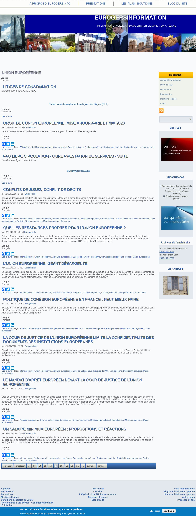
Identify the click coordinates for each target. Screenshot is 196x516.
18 (61, 466)
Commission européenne (112, 257)
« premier (7, 466)
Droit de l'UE (166, 85)
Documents (165, 89)
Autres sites (188, 497)
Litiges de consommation (29, 87)
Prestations (96, 3)
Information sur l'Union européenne (35, 219)
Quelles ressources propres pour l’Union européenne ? (64, 227)
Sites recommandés (184, 488)
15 (45, 466)
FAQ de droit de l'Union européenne (36, 147)
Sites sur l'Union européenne (179, 494)
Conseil (128, 257)
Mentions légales (168, 99)
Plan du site (166, 94)
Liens (162, 103)
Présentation (7, 491)
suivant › (91, 466)
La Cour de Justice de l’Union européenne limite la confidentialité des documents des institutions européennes (78, 339)
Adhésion (24, 328)
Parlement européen (118, 292)
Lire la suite (7, 116)
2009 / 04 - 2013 (166, 258)
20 (72, 466)
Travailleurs (13, 460)
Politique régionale (135, 328)
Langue (4, 78)
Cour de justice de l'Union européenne (85, 147)
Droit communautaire (113, 147)
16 (50, 466)
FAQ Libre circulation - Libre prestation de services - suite (65, 156)
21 (77, 466)
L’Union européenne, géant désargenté (45, 263)
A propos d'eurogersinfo (50, 3)
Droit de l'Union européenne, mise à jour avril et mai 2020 (64, 123)
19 (67, 466)
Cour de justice (60, 147)
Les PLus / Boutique (136, 3)
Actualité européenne (89, 219)
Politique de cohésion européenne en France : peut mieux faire (70, 299)
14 (40, 466)
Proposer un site (186, 500)
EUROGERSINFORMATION (130, 17)
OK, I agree (155, 511)
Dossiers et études (98, 497)
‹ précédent (20, 466)
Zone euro (65, 221)
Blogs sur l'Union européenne (179, 491)
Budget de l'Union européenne (86, 257)
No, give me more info (74, 513)
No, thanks (169, 511)
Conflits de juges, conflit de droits (42, 189)
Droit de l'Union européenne (136, 147)
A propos (5, 488)
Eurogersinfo (30, 127)
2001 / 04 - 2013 (166, 251)
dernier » (102, 466)
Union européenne (51, 221)
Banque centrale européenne (65, 219)
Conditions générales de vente (17, 500)
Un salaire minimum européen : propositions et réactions (64, 429)
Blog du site (177, 3)
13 (34, 466)
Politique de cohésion (116, 328)
